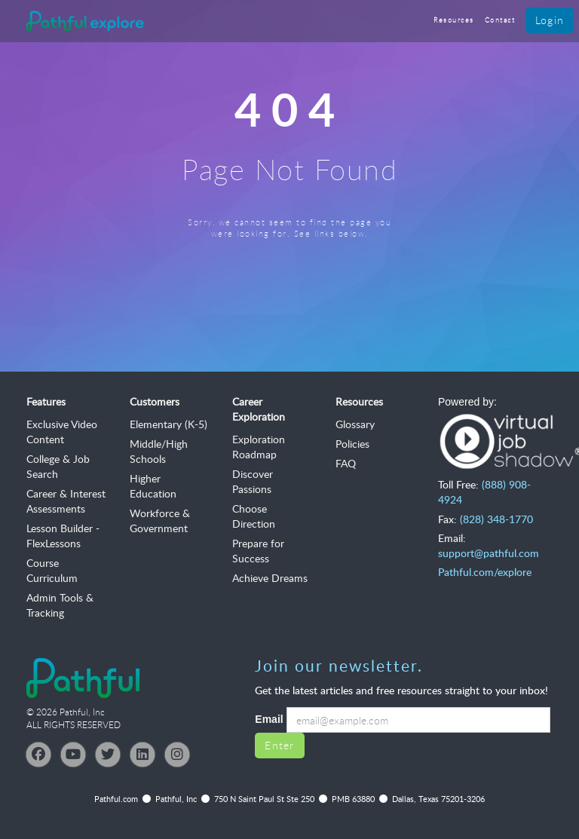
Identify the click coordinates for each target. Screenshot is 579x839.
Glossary (355, 424)
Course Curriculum (52, 570)
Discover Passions (252, 481)
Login (549, 20)
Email (269, 719)
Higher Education (153, 486)
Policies (352, 443)
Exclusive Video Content (61, 431)
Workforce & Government (160, 520)
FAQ (345, 463)
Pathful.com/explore (485, 572)
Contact (500, 20)
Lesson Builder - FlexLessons (63, 535)
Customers (154, 401)
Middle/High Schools (159, 451)
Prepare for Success (258, 550)
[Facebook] (38, 755)
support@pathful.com (488, 553)
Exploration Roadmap (258, 446)
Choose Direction (253, 516)
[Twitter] (108, 755)
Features (46, 401)
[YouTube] (73, 755)
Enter (279, 745)
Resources (453, 20)
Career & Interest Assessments (66, 501)
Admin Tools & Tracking (59, 605)
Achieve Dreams (270, 578)
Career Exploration (258, 409)
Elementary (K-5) (168, 424)
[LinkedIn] (142, 755)
